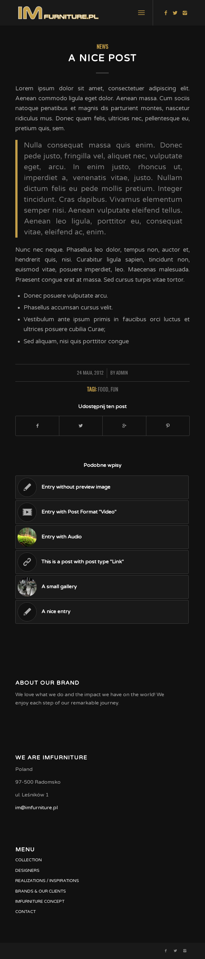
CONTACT (25, 911)
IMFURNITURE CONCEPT (39, 901)
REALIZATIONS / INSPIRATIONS (47, 880)
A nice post (102, 58)
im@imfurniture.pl (36, 807)
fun (114, 389)
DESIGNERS (27, 870)
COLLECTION (28, 860)
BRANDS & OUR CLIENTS (40, 891)
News (102, 46)
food (103, 389)
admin (122, 372)
